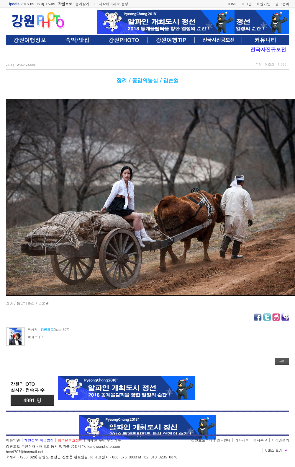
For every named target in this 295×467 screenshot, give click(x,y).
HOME (232, 3)
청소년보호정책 (70, 439)
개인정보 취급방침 (39, 439)
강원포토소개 (201, 439)
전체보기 (276, 450)
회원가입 (263, 3)
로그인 (246, 3)
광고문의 (282, 3)
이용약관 (13, 439)
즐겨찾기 (82, 3)
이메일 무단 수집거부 (104, 439)
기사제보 (242, 439)
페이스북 (258, 317)
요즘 (276, 317)
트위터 (267, 317)
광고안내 (224, 439)
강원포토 (65, 3)
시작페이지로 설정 (113, 3)
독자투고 (260, 439)
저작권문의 (280, 439)
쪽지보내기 (36, 337)
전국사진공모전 (268, 49)
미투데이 (285, 317)
